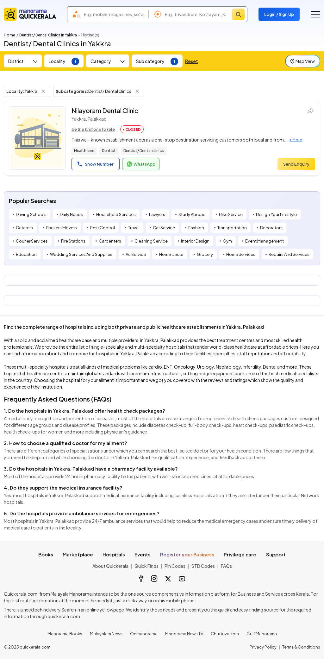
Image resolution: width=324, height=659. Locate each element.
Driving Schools (31, 214)
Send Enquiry (296, 164)
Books (45, 554)
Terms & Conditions (301, 646)
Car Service (164, 227)
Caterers (24, 227)
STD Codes (203, 566)
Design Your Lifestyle (276, 214)
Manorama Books (64, 633)
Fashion (196, 227)
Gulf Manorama (261, 633)
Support (276, 554)
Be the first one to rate (93, 129)
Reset (191, 61)
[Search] (238, 14)
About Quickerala (110, 566)
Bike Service (231, 214)
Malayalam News (106, 633)
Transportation (232, 227)
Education (26, 254)
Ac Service (136, 254)
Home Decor (171, 254)
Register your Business (187, 554)
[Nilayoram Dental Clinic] (37, 138)
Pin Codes (175, 566)
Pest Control (102, 227)
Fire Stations (73, 241)
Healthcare (84, 150)
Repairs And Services (289, 254)
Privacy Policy (263, 646)
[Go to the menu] (315, 14)
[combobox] (114, 14)
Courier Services (32, 241)
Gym (227, 241)
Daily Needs (71, 214)
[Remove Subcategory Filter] (137, 91)
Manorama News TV (184, 633)
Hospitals (114, 554)
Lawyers (157, 214)
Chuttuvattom (225, 633)
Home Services (240, 254)
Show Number (96, 164)
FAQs (226, 566)
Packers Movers (61, 227)
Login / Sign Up (279, 14)
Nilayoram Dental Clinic (105, 110)
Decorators (271, 227)
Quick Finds (146, 566)
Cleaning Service (151, 241)
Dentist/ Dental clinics (143, 150)
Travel (134, 227)
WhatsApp (140, 164)
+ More (296, 139)
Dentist (109, 150)
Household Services (116, 214)
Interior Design (195, 241)
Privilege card (240, 554)
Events (142, 554)
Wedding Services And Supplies (81, 254)
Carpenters (110, 241)
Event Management (264, 241)
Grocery (205, 254)
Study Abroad (192, 214)
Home (9, 35)
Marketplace (78, 554)
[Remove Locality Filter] (43, 91)
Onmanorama (144, 633)
